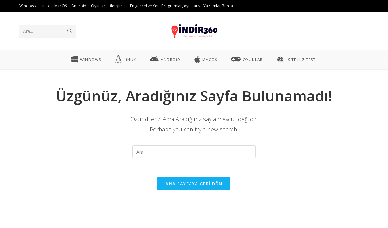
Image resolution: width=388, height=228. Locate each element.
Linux (45, 6)
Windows (27, 6)
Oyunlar (98, 6)
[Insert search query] (194, 151)
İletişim (116, 6)
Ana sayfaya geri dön (194, 184)
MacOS (60, 6)
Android (79, 6)
